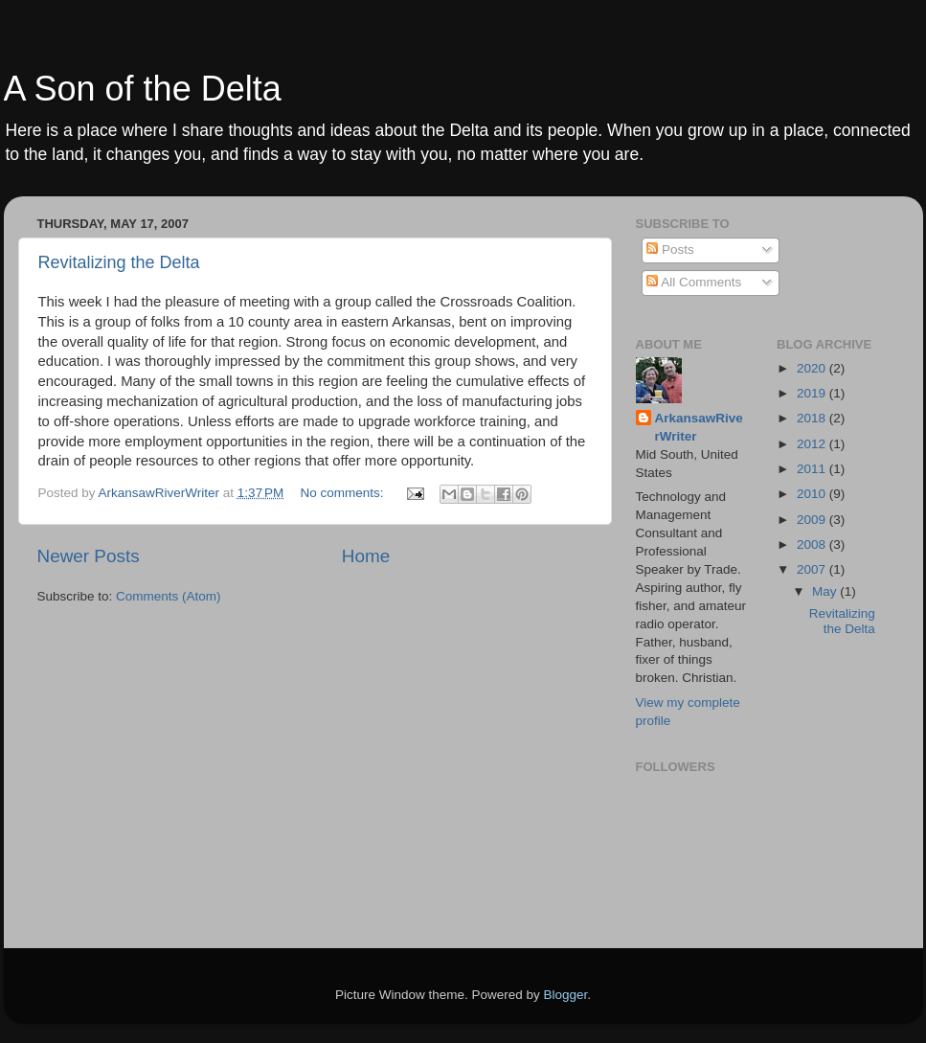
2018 (813, 418)
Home (366, 556)
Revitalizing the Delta (119, 262)
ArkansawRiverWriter (699, 427)
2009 (813, 519)
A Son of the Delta (143, 88)
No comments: (344, 493)
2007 (813, 569)
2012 (813, 444)
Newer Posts (88, 556)
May (826, 591)
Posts (670, 249)
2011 (813, 469)
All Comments (693, 282)
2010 (813, 494)
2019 (813, 393)
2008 (813, 544)
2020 (813, 368)
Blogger (566, 994)
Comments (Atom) (168, 596)
